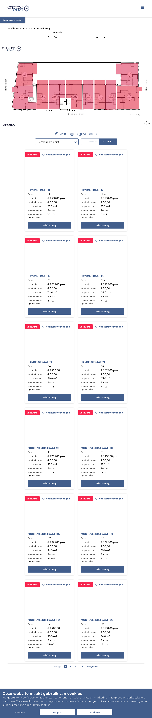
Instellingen (94, 712)
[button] (111, 95)
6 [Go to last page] (83, 666)
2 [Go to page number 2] (70, 666)
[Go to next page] (94, 666)
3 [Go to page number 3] (75, 666)
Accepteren (20, 712)
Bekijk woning (50, 225)
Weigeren (57, 712)
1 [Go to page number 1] (65, 666)
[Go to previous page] (56, 666)
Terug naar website (12, 19)
